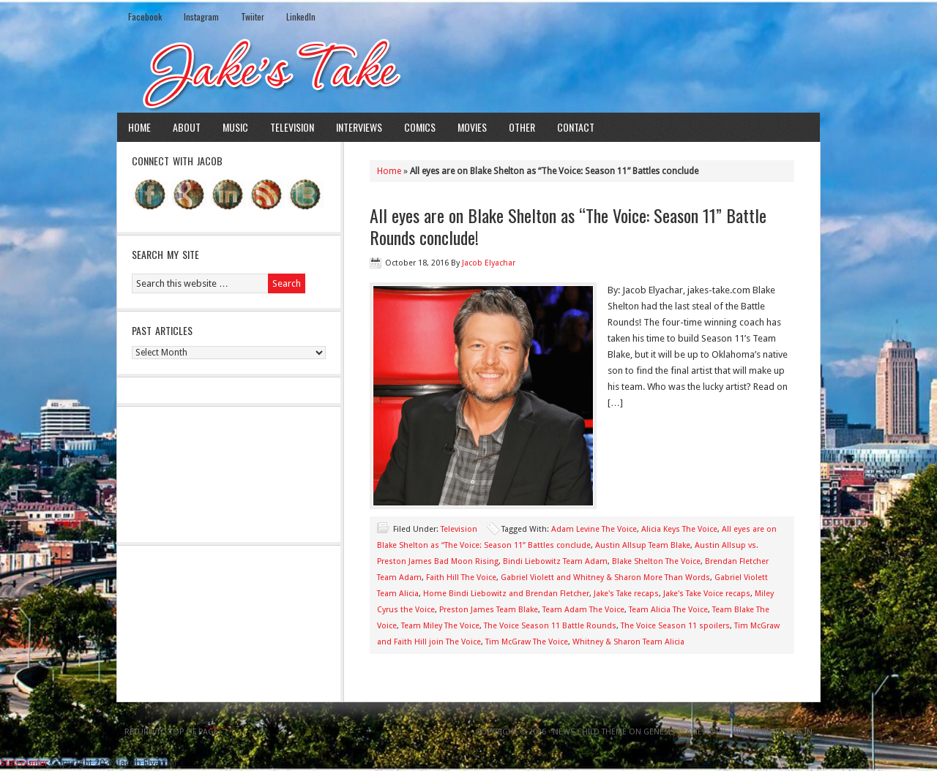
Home (139, 127)
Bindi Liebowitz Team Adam (555, 561)
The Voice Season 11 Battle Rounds (550, 626)
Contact (575, 127)
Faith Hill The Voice (461, 577)
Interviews (359, 127)
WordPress (756, 732)
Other (522, 127)
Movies (472, 127)
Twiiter (252, 16)
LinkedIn (301, 16)
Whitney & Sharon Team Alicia (628, 642)
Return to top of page (171, 732)
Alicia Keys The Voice (679, 529)
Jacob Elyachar (488, 263)
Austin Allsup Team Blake (642, 545)
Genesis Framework (684, 732)
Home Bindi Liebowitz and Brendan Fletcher (506, 593)
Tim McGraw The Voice (526, 642)
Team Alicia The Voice (668, 609)
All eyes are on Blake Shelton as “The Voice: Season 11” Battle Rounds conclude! (568, 226)
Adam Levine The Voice (594, 529)
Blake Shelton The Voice (656, 561)
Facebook (145, 16)
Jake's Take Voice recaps (706, 593)
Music (235, 127)
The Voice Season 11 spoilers (675, 626)
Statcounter (24, 762)
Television (292, 127)
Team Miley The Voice (440, 626)
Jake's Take (468, 72)
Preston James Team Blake (488, 609)
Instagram (201, 16)
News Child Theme (590, 732)
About (187, 127)
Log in (799, 732)
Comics (420, 127)
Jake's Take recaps (626, 593)
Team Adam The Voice (583, 609)
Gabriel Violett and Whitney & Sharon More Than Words (605, 577)
